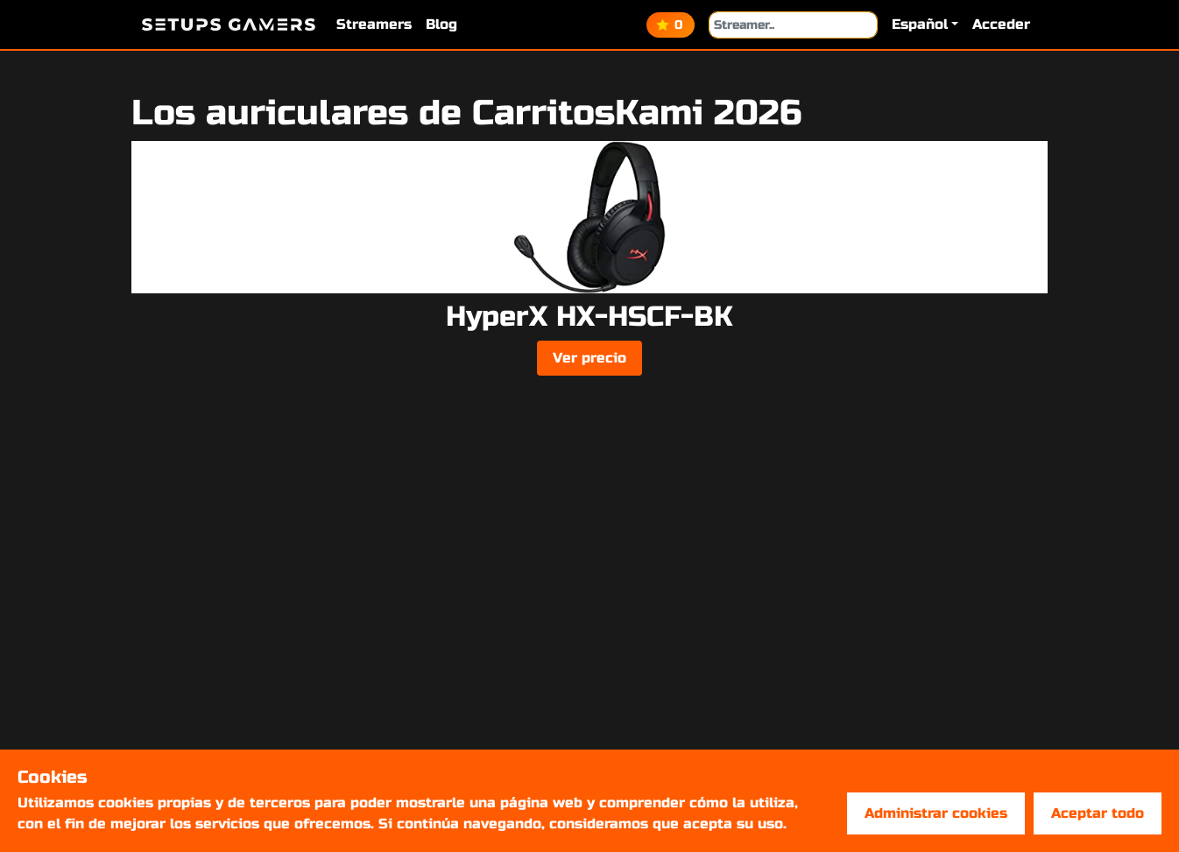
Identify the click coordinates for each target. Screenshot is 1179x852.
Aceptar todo (1097, 813)
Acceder (1001, 24)
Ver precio (589, 357)
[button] (925, 24)
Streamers (374, 24)
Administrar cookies (936, 813)
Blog (441, 24)
